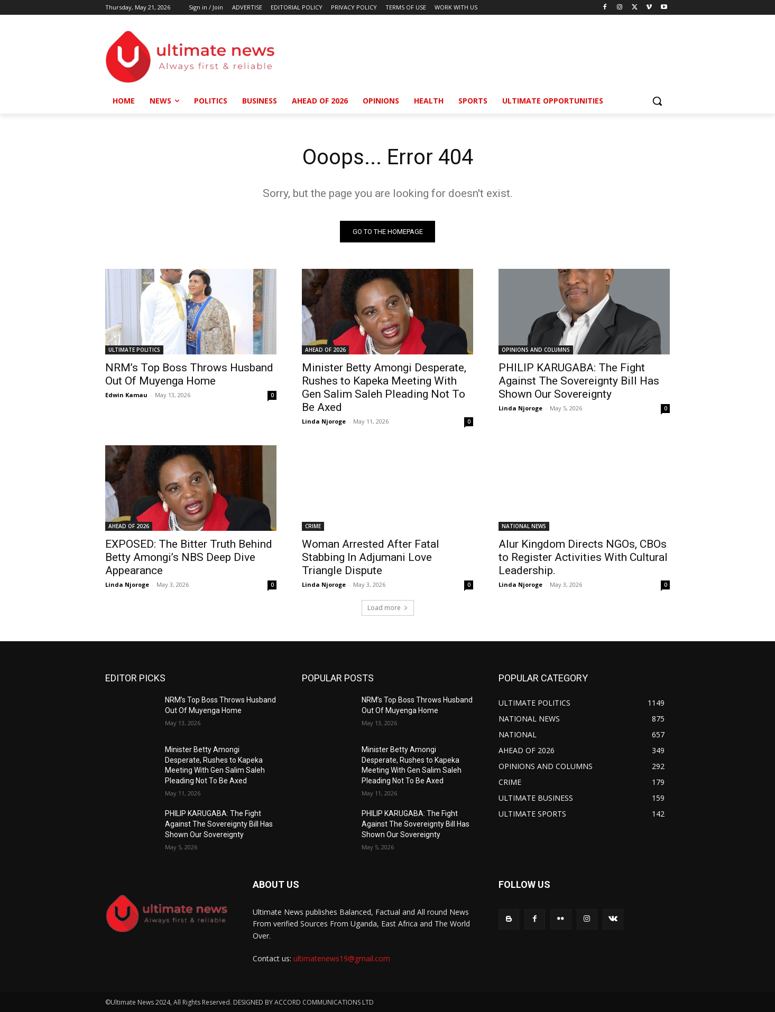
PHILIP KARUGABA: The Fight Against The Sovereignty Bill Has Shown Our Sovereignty (579, 380)
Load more (387, 607)
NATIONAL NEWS (524, 526)
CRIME (313, 526)
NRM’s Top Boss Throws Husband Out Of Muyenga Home (189, 374)
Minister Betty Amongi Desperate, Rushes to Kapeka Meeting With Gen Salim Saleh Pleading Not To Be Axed (384, 387)
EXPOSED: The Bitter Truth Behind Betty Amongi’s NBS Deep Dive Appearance (188, 557)
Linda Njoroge (324, 421)
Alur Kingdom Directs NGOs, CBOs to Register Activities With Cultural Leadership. (583, 557)
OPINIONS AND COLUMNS (536, 349)
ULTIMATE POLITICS (134, 349)
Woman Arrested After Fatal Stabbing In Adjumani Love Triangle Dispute (370, 557)
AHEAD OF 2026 (325, 349)
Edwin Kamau (126, 395)
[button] (657, 101)
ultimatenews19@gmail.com (341, 958)
